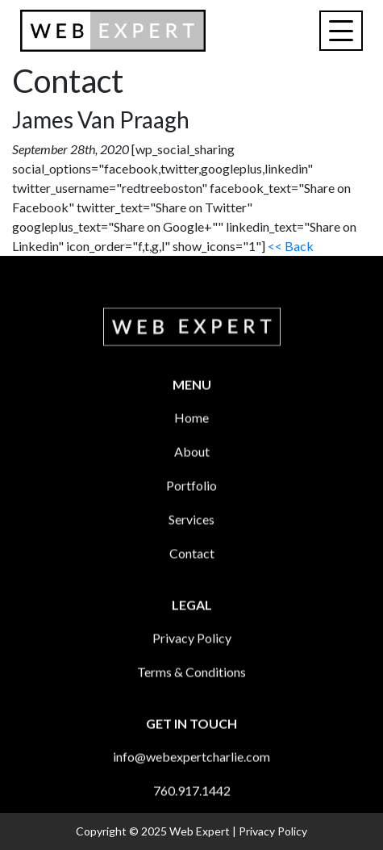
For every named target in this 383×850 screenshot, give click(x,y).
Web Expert (199, 831)
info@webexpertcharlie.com (191, 779)
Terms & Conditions (191, 694)
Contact (191, 576)
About (192, 474)
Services (191, 542)
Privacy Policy (191, 660)
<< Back (291, 245)
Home (191, 440)
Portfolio (191, 508)
